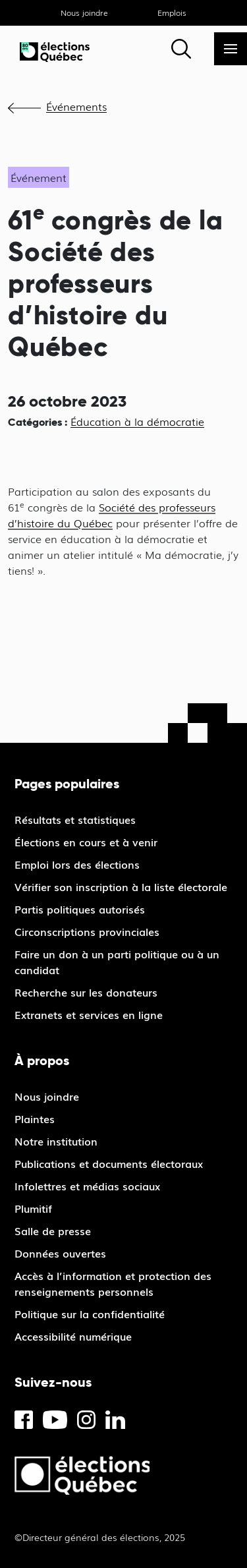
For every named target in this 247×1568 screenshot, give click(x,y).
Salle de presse (52, 1230)
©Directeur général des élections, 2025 (99, 1537)
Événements (76, 106)
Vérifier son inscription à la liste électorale (120, 886)
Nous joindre (84, 12)
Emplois (171, 12)
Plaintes (34, 1118)
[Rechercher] (181, 48)
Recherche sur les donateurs (85, 992)
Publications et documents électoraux (108, 1163)
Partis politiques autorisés (79, 909)
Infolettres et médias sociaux (87, 1186)
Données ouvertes (60, 1253)
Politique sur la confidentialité (89, 1313)
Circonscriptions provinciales (86, 931)
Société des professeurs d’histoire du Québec (111, 515)
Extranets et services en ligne (88, 1014)
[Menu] (230, 48)
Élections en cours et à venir (85, 842)
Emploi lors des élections (77, 864)
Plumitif (33, 1208)
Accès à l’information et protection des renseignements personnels (112, 1283)
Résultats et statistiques (75, 819)
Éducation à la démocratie (137, 421)
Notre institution (55, 1141)
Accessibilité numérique (73, 1336)
